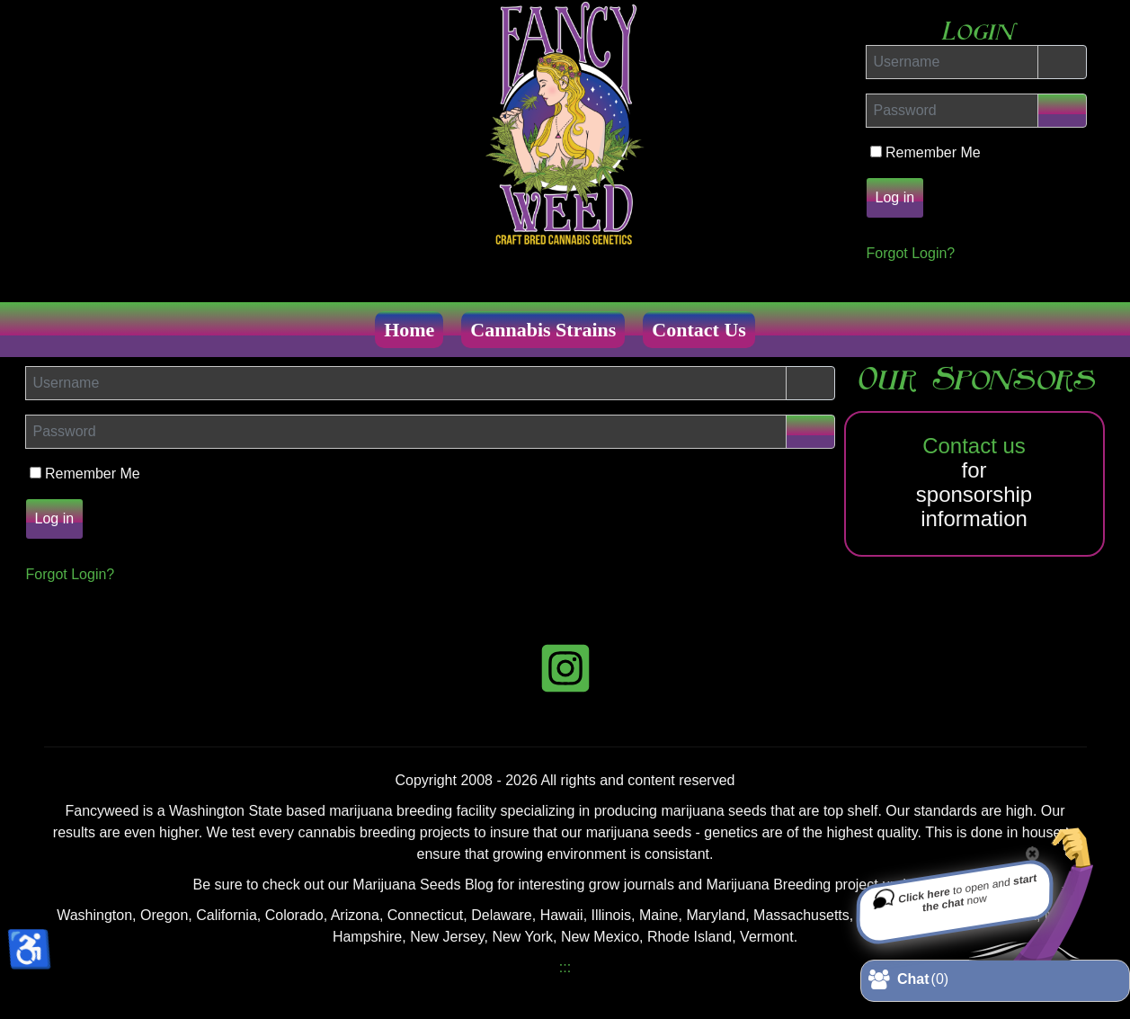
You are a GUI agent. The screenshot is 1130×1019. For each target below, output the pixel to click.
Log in (895, 197)
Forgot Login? (911, 253)
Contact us (974, 446)
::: (565, 967)
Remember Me (934, 152)
